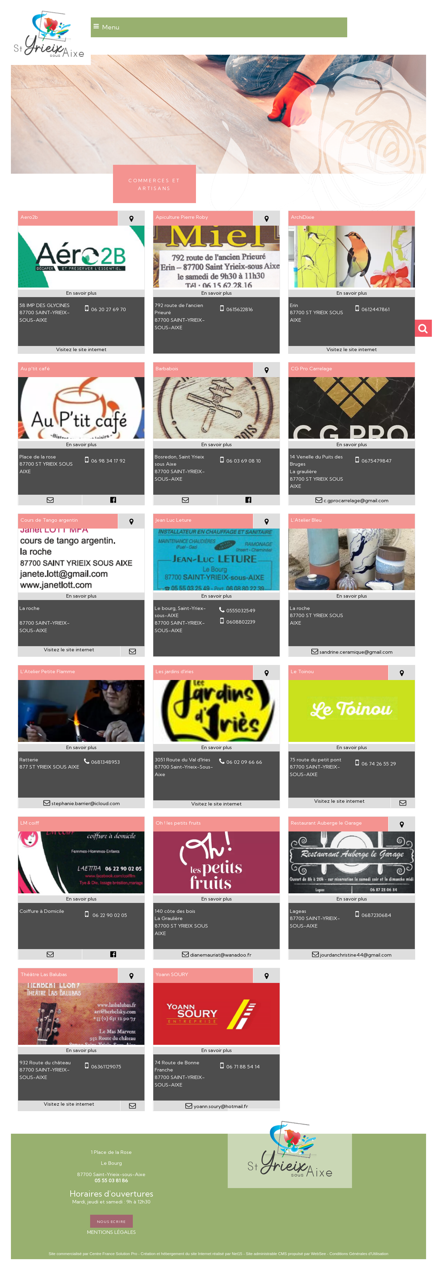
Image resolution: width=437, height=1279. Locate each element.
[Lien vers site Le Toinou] (351, 740)
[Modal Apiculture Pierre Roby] (216, 286)
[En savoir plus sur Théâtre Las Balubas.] (81, 1050)
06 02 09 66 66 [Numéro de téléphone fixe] (244, 762)
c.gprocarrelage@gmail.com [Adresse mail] (355, 500)
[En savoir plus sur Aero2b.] (81, 293)
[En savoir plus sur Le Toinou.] (351, 747)
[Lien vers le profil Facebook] (113, 500)
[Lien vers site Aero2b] (81, 286)
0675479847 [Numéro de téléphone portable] (377, 461)
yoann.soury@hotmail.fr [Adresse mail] (220, 1106)
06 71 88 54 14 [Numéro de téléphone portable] (243, 1067)
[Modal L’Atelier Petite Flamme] (81, 740)
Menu (110, 27)
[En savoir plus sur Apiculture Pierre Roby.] (216, 293)
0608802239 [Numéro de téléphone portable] (240, 622)
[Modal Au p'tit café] (81, 437)
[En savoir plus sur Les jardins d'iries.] (216, 747)
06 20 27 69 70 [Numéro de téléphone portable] (108, 309)
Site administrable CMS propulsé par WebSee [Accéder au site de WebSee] (286, 1254)
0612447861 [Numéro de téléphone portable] (376, 309)
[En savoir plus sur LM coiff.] (81, 899)
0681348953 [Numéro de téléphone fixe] (105, 762)
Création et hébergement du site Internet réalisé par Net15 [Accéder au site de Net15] (191, 1254)
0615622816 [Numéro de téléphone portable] (239, 309)
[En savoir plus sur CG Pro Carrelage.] (351, 445)
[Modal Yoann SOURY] (216, 1043)
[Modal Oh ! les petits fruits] (216, 892)
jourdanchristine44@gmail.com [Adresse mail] (355, 955)
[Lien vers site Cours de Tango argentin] (81, 588)
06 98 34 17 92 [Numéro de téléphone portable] (108, 461)
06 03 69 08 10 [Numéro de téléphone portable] (243, 461)
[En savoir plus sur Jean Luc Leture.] (216, 596)
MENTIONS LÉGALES (111, 1232)
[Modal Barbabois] (216, 437)
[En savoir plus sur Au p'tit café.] (81, 445)
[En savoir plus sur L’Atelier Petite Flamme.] (81, 747)
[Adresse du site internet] (81, 350)
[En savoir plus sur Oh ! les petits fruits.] (216, 899)
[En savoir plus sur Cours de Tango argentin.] (81, 596)
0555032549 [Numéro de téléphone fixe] (240, 611)
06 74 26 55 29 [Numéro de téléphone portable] (379, 764)
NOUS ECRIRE (111, 1221)
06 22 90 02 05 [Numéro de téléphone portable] (109, 915)
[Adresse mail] (50, 500)
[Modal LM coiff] (81, 892)
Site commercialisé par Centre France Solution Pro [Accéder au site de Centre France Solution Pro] (93, 1254)
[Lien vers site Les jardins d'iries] (216, 740)
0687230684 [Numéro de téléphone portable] (376, 915)
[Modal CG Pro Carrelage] (351, 437)
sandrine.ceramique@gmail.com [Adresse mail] (355, 652)
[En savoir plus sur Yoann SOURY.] (216, 1050)
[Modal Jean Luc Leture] (216, 589)
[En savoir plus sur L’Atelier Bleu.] (351, 596)
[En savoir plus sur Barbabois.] (216, 445)
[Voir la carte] (131, 218)
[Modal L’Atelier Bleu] (351, 588)
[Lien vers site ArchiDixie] (351, 286)
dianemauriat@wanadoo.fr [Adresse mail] (220, 955)
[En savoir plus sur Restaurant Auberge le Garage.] (351, 899)
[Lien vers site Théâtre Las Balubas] (81, 1043)
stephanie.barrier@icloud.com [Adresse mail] (85, 803)
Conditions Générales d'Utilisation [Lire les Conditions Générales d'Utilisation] (358, 1254)
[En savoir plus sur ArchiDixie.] (351, 293)
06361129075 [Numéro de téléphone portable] (106, 1067)
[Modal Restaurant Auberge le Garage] (351, 892)
